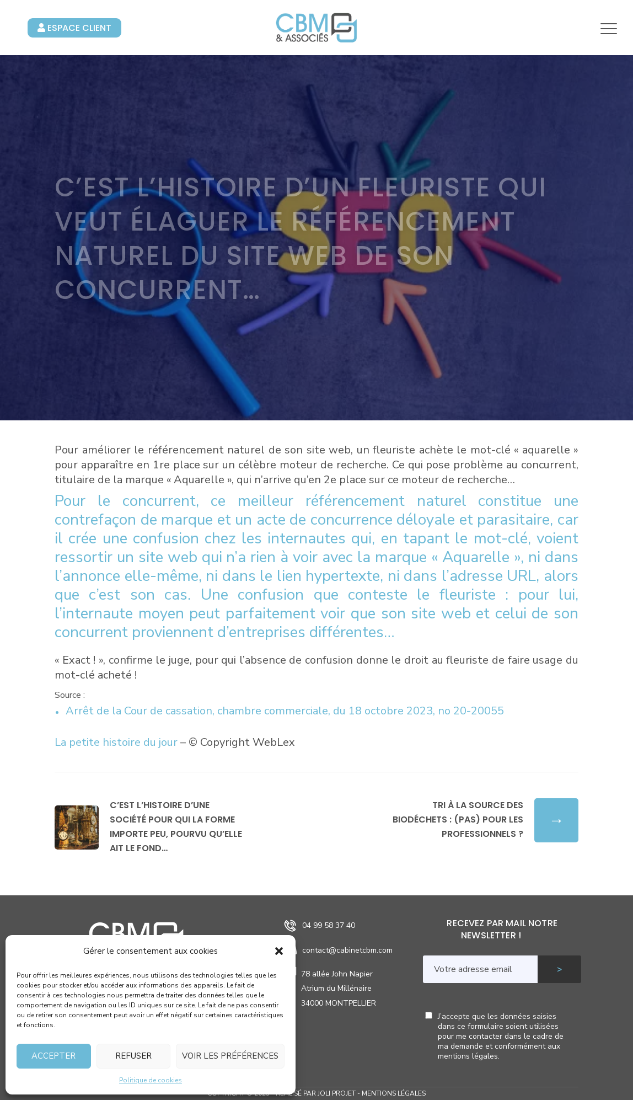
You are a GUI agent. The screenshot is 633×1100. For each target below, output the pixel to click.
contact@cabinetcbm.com (347, 950)
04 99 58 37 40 (328, 925)
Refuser (133, 1055)
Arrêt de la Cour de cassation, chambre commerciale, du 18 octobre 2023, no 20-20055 (285, 710)
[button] (279, 951)
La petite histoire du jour (116, 742)
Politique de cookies (150, 1080)
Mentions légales (394, 1093)
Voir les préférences (230, 1055)
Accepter (53, 1055)
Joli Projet (337, 1093)
